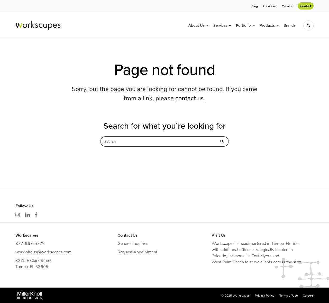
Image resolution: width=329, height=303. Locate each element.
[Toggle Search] (308, 25)
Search (222, 141)
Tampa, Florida (284, 243)
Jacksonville (239, 255)
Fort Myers (261, 255)
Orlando (219, 255)
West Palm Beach (228, 261)
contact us (189, 98)
